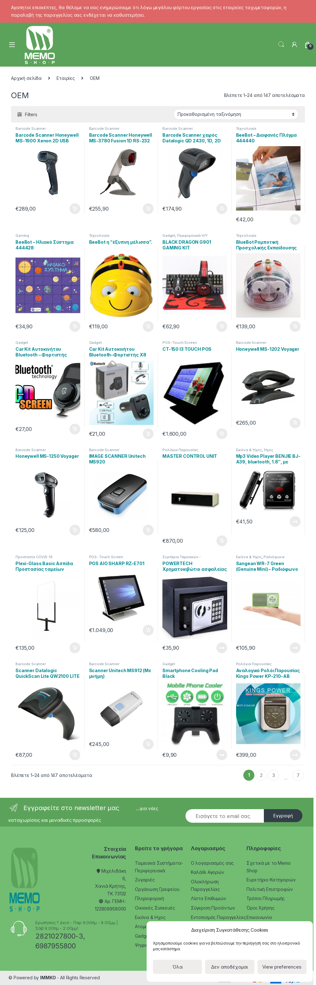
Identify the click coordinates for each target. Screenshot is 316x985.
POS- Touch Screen (179, 342)
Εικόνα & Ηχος (150, 917)
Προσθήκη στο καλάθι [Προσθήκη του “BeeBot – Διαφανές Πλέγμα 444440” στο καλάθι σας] (295, 219)
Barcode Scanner (30, 128)
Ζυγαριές (145, 879)
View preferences (281, 967)
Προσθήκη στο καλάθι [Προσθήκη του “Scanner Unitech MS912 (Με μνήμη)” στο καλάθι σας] (148, 744)
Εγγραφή (283, 815)
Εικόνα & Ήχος (249, 450)
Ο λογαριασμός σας (212, 863)
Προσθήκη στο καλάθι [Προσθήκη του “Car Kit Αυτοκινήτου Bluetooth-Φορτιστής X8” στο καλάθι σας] (148, 433)
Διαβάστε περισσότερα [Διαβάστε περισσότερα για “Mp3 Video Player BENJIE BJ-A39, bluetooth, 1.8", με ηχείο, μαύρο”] (295, 521)
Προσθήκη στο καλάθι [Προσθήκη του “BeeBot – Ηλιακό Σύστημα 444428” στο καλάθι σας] (75, 326)
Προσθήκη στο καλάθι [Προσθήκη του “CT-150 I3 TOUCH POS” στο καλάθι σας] (221, 433)
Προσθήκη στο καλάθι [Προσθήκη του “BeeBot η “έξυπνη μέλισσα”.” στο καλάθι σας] (148, 326)
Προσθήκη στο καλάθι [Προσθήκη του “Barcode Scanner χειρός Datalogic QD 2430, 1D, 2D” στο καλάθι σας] (221, 208)
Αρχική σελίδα (26, 78)
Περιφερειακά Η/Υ (192, 235)
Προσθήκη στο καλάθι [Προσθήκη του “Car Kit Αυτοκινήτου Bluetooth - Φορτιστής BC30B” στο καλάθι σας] (75, 429)
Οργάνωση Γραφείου (157, 889)
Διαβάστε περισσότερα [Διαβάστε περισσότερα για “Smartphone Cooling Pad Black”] (221, 754)
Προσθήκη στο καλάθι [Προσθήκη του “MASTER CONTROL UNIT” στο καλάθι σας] (221, 540)
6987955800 (55, 946)
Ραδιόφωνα (274, 557)
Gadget (168, 235)
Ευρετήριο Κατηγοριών (270, 879)
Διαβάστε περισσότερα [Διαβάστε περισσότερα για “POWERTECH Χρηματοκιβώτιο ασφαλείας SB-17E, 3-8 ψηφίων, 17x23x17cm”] (221, 647)
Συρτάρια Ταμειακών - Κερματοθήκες (181, 559)
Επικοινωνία (259, 917)
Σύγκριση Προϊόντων (213, 907)
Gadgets (143, 936)
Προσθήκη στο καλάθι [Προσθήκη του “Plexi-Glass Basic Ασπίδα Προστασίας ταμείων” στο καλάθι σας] (75, 647)
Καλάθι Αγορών (207, 872)
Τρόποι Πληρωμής (265, 898)
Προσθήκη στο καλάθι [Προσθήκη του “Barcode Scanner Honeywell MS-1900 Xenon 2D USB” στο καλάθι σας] (75, 208)
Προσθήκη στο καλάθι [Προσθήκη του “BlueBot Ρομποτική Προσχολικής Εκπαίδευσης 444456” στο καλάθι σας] (295, 326)
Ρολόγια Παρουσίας (180, 450)
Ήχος (268, 450)
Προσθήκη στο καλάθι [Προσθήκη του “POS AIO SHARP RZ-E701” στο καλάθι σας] (148, 630)
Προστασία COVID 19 (33, 557)
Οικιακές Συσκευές (155, 907)
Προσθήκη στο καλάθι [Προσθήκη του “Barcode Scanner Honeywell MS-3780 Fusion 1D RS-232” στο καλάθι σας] (148, 208)
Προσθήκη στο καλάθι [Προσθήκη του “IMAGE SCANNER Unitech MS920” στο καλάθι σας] (148, 530)
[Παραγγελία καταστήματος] (236, 114)
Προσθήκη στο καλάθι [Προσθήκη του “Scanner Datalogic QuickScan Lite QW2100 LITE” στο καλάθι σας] (75, 754)
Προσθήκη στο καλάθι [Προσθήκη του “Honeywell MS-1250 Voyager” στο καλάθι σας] (75, 530)
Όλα (177, 967)
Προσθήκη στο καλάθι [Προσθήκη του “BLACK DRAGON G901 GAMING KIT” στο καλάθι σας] (221, 326)
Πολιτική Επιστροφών (269, 889)
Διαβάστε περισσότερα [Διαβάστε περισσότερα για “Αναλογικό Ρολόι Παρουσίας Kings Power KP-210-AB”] (295, 754)
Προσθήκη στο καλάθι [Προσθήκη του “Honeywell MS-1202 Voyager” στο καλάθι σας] (295, 423)
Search (281, 44)
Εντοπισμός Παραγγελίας (218, 917)
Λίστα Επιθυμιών (208, 898)
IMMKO (48, 977)
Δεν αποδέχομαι (229, 967)
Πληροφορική (149, 898)
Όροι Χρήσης (260, 907)
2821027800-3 (59, 936)
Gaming (22, 235)
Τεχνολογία (246, 128)
